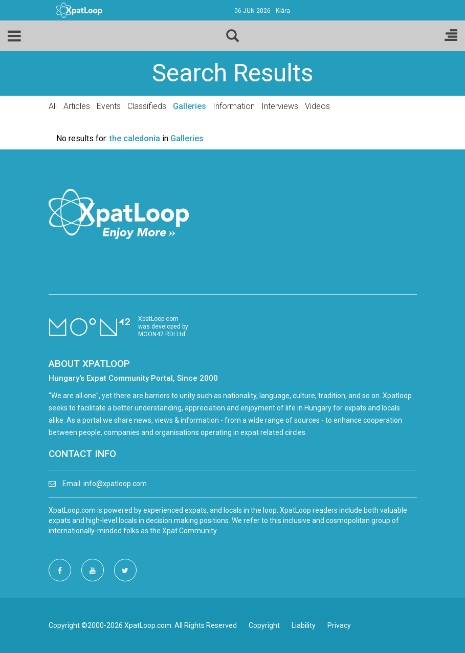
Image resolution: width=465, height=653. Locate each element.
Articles (76, 106)
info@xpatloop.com (115, 484)
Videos (317, 106)
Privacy (339, 625)
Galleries (189, 106)
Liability (304, 625)
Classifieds (146, 106)
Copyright (264, 625)
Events (109, 106)
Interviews (279, 106)
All (53, 106)
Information (234, 106)
